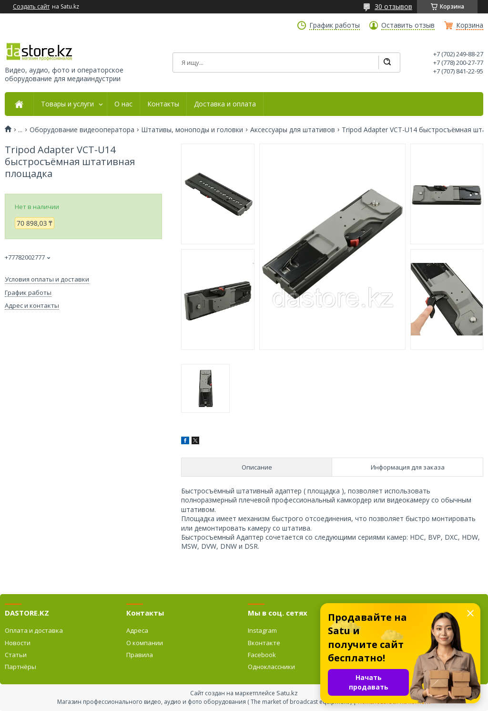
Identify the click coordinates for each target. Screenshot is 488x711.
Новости (17, 642)
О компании (144, 642)
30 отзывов (393, 6)
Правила (139, 654)
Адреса (137, 630)
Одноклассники (271, 666)
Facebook (262, 654)
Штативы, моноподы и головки (192, 129)
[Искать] (387, 62)
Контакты (163, 104)
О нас (123, 104)
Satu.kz (287, 693)
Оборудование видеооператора (82, 129)
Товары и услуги (67, 104)
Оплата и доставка (34, 630)
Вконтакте (264, 642)
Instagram (262, 630)
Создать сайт (31, 6)
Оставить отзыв (408, 25)
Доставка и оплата (225, 104)
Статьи (16, 654)
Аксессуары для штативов (292, 129)
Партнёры (20, 666)
